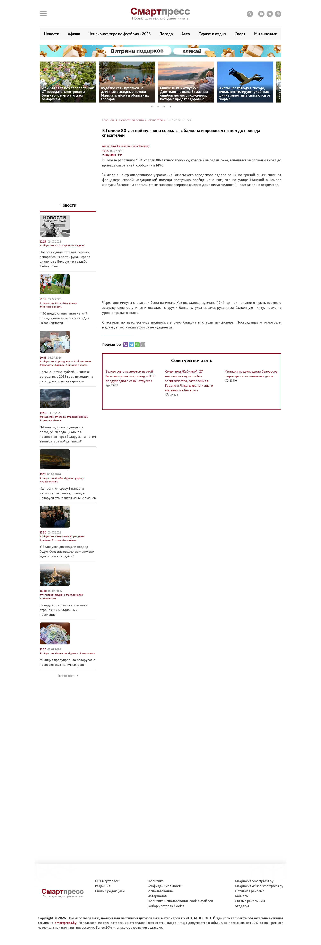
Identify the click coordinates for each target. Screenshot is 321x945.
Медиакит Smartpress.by (254, 881)
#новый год (69, 539)
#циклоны (46, 420)
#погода (60, 416)
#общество (109, 154)
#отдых (56, 539)
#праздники (69, 302)
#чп (119, 154)
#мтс (58, 302)
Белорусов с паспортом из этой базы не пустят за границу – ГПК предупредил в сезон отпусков (130, 376)
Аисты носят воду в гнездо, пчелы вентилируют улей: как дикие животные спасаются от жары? (245, 93)
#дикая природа (74, 478)
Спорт (240, 33)
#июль (57, 420)
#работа (45, 539)
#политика (46, 594)
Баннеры (242, 896)
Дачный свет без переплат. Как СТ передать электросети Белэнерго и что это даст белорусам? (68, 93)
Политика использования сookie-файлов (180, 901)
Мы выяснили (265, 33)
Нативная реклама (249, 891)
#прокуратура (64, 361)
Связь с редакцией (110, 891)
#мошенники (87, 653)
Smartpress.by (66, 923)
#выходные (62, 536)
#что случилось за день (69, 245)
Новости (51, 33)
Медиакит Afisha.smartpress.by (259, 886)
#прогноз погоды (77, 416)
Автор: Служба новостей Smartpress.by (126, 145)
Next (278, 81)
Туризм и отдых (212, 33)
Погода (166, 33)
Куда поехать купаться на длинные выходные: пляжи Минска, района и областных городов (125, 93)
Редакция (102, 886)
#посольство (48, 598)
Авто (185, 33)
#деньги (59, 364)
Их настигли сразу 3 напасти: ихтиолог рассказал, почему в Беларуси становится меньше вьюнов (68, 493)
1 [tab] (153, 106)
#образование (83, 361)
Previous (43, 81)
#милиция (61, 653)
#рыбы (59, 478)
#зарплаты (46, 364)
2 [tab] (159, 106)
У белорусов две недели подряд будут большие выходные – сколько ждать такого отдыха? (67, 551)
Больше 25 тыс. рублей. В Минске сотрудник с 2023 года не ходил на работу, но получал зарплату (66, 376)
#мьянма (59, 594)
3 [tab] (166, 106)
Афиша (74, 33)
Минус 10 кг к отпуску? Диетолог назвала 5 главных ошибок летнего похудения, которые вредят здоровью (184, 93)
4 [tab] (172, 106)
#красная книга (49, 481)
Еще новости (66, 676)
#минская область (51, 306)
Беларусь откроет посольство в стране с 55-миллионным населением (63, 610)
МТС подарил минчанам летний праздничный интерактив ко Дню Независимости (65, 318)
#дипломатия (74, 594)
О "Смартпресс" (107, 881)
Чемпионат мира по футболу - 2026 (119, 33)
